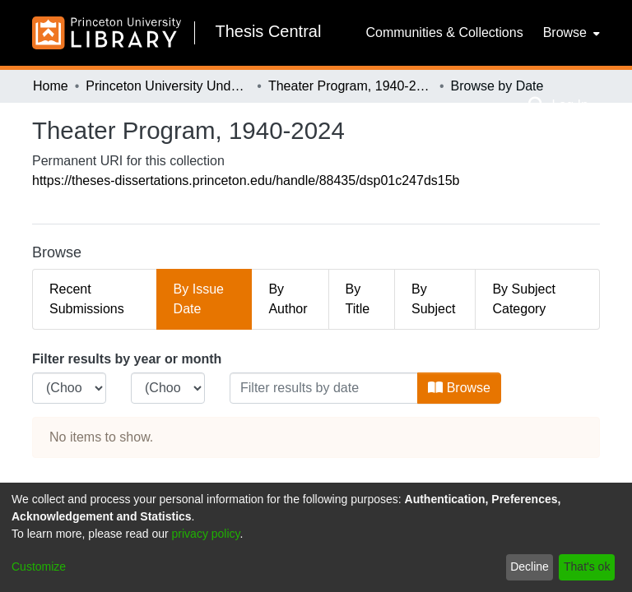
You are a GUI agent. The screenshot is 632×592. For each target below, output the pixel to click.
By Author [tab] (287, 299)
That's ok (587, 566)
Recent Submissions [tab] (86, 299)
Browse (459, 388)
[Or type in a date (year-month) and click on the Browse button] (324, 388)
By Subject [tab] (433, 299)
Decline (529, 566)
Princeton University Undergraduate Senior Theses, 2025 (168, 86)
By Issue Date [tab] (199, 299)
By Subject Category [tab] (523, 299)
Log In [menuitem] (569, 105)
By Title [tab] (358, 299)
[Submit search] (536, 105)
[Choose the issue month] (168, 388)
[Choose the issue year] (69, 388)
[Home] (106, 32)
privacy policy (206, 533)
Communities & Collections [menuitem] (444, 32)
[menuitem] (570, 33)
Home (50, 86)
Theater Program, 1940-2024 (350, 86)
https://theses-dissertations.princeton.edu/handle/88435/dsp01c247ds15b (245, 180)
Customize (39, 566)
